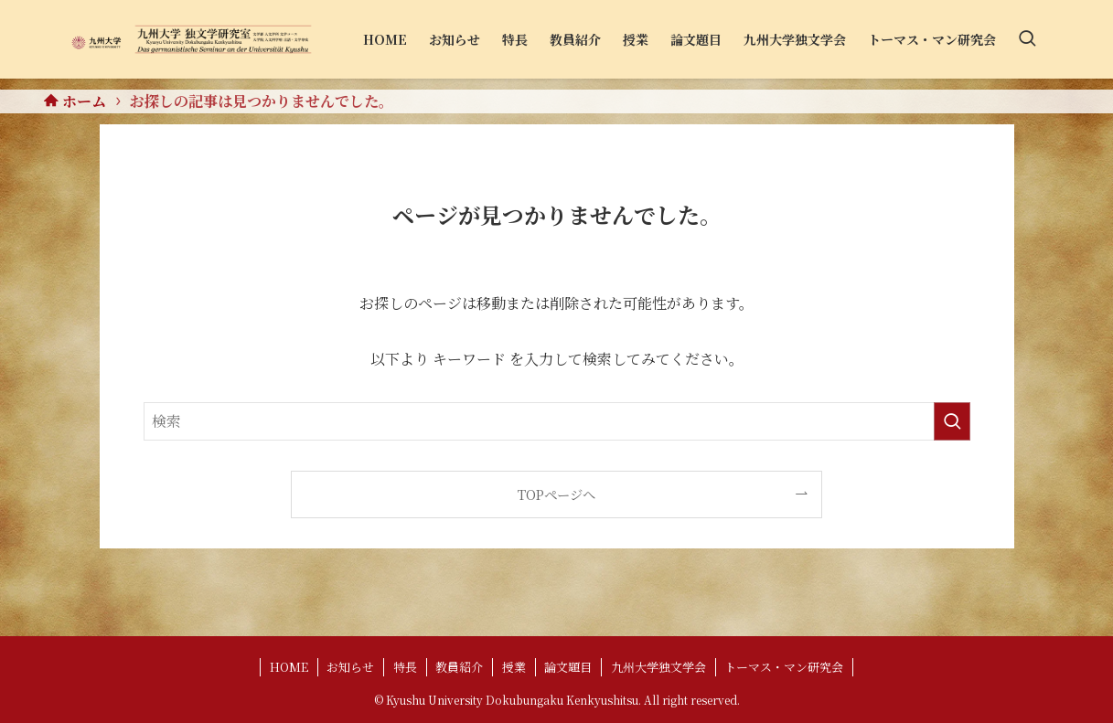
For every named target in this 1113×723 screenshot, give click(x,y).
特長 (405, 666)
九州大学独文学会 (658, 666)
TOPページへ (556, 494)
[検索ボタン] (1027, 39)
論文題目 (568, 666)
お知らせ (350, 666)
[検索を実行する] (952, 421)
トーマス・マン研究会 (783, 666)
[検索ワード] (557, 421)
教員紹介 (459, 666)
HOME (289, 666)
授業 (514, 666)
